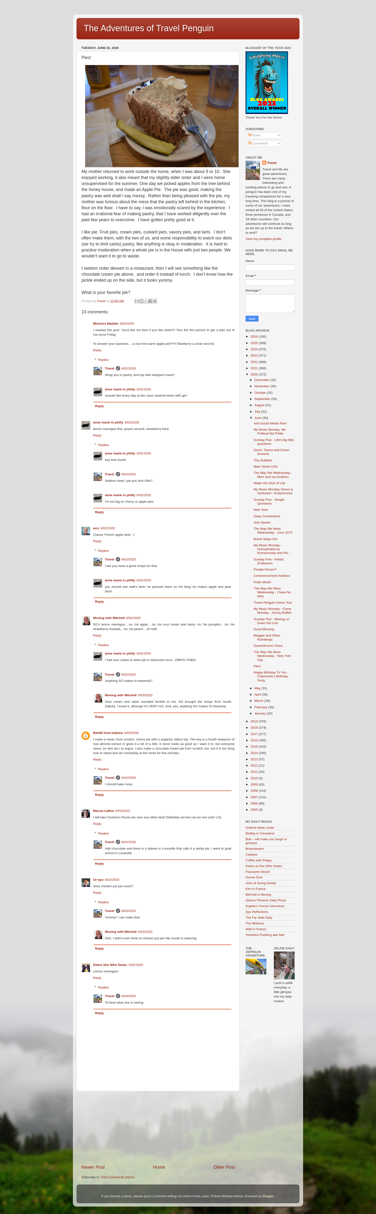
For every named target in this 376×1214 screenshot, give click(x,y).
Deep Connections (267, 516)
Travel (109, 368)
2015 (255, 746)
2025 (255, 343)
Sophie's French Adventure (265, 906)
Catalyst (251, 854)
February (261, 707)
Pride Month (262, 582)
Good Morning (264, 629)
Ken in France (256, 889)
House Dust (254, 877)
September (262, 399)
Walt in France (256, 929)
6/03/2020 (145, 695)
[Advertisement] (158, 1128)
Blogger (268, 1196)
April (258, 694)
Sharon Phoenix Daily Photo (266, 900)
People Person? (265, 569)
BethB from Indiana (108, 733)
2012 (255, 765)
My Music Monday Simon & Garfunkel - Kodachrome (273, 491)
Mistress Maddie (105, 323)
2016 (255, 740)
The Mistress (255, 923)
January (260, 713)
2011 (255, 772)
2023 (255, 355)
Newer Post (93, 1167)
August (259, 405)
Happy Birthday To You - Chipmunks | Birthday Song (271, 676)
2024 (255, 349)
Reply (97, 350)
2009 (255, 784)
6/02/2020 (127, 323)
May (257, 688)
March (259, 700)
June (258, 418)
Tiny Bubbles (263, 460)
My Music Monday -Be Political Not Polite (270, 431)
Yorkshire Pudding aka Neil (265, 935)
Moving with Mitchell (109, 618)
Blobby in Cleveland (260, 833)
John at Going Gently (261, 883)
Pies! (257, 666)
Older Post (224, 1167)
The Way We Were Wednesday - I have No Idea (272, 592)
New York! (261, 510)
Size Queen (262, 522)
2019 (255, 721)
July (257, 411)
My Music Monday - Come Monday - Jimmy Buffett (272, 610)
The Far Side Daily (259, 917)
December (262, 380)
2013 (255, 759)
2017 (255, 734)
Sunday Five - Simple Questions (269, 501)
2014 (255, 753)
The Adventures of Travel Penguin (149, 28)
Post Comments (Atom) (118, 1177)
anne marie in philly (120, 389)
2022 (255, 362)
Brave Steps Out (265, 539)
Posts (254, 135)
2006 (255, 803)
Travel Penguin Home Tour (273, 602)
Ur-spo (98, 879)
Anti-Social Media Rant (270, 423)
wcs (96, 528)
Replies (103, 360)
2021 (255, 368)
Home (159, 1167)
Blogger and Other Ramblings (267, 637)
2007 (255, 797)
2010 (255, 778)
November (262, 386)
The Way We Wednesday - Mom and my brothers (273, 474)
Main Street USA (266, 466)
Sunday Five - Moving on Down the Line (271, 621)
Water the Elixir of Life (269, 483)
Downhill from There (268, 646)
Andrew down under (260, 827)
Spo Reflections (257, 912)
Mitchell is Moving (258, 894)
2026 (255, 336)
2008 (255, 790)
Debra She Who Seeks (110, 965)
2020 (255, 374)
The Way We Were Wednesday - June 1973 (273, 530)
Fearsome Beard (258, 872)
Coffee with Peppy (259, 860)
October (260, 392)
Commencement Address (272, 575)
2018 (255, 727)
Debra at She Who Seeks (264, 866)
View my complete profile (264, 239)
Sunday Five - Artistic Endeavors (269, 561)
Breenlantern (255, 849)
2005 (255, 809)
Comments (258, 143)
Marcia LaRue (103, 811)
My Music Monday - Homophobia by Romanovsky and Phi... (272, 549)
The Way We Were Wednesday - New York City (272, 655)
